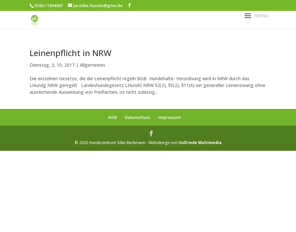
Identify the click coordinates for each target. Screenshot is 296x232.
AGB (112, 117)
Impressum (169, 117)
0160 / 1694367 (48, 5)
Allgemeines (92, 65)
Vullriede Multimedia (200, 142)
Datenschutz (137, 117)
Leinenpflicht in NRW (70, 53)
